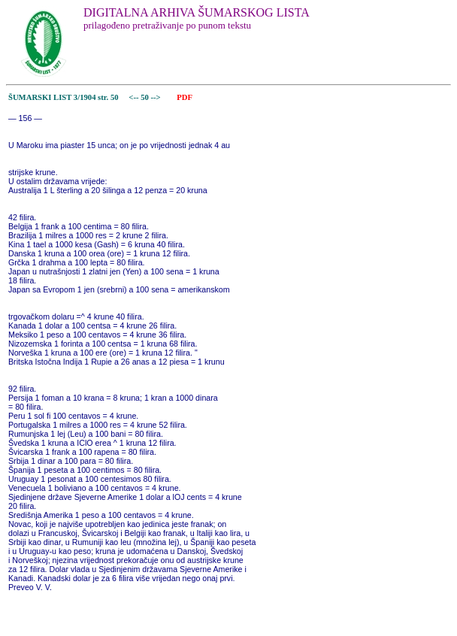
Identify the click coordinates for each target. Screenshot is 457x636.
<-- (134, 97)
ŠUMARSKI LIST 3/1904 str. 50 (63, 97)
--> (157, 97)
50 (145, 97)
